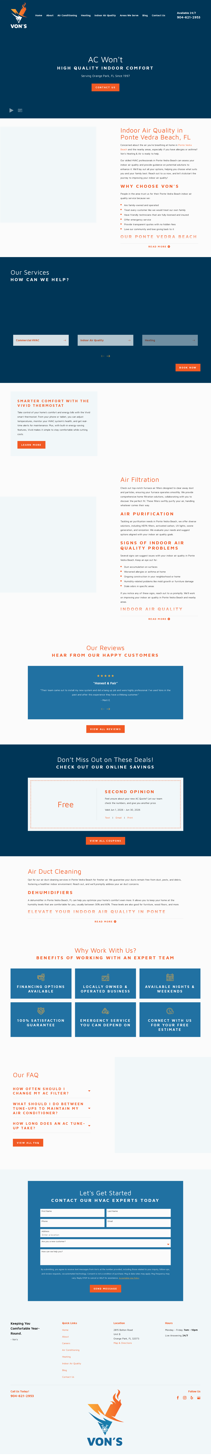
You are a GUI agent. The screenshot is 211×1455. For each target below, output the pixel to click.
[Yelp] (191, 1369)
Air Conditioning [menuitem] (67, 15)
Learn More (31, 444)
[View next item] (108, 356)
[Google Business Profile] (198, 1369)
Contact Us (106, 87)
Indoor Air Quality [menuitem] (105, 15)
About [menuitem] (49, 15)
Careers (66, 1314)
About (65, 1307)
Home (65, 1301)
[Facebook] (177, 1369)
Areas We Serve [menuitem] (129, 15)
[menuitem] (14, 1439)
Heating (66, 1327)
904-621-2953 (188, 17)
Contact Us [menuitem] (158, 15)
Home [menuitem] (38, 15)
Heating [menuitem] (86, 15)
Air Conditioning (70, 1321)
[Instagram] (184, 1369)
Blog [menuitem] (145, 15)
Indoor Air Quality (71, 1334)
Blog (64, 1341)
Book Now (187, 367)
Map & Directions (123, 1314)
